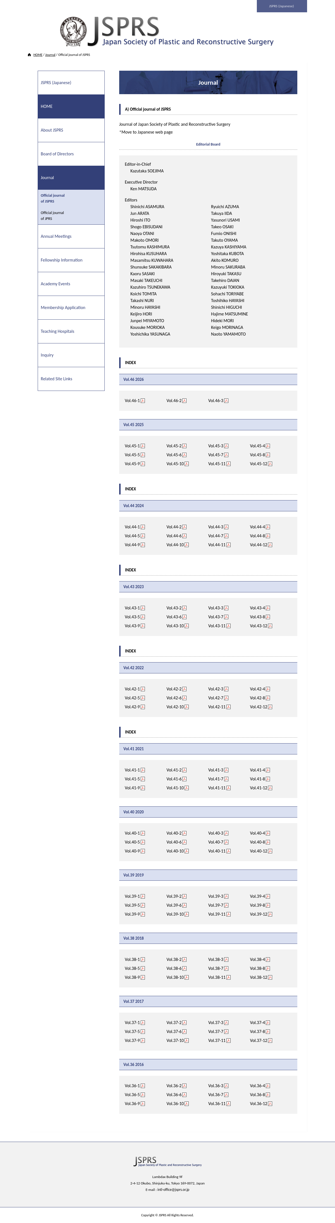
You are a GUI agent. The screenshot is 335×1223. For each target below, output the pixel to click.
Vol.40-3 (215, 832)
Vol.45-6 (174, 454)
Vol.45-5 (132, 454)
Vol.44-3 (215, 526)
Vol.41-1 (132, 769)
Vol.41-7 (215, 778)
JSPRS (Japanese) (282, 6)
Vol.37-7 (215, 1031)
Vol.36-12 (258, 1103)
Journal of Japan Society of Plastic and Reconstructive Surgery (174, 124)
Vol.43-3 (215, 607)
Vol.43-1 (132, 607)
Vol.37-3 (215, 1022)
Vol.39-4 (257, 896)
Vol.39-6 (174, 905)
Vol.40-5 (132, 841)
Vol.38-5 (132, 968)
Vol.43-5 (132, 616)
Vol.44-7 (215, 535)
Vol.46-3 (215, 400)
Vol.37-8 (257, 1031)
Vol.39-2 (174, 896)
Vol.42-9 (132, 706)
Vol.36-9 (132, 1103)
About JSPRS (52, 129)
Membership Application (63, 307)
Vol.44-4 (257, 526)
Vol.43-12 (258, 625)
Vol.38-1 (132, 959)
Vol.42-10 (175, 706)
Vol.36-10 (175, 1103)
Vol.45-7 (215, 454)
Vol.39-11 (217, 913)
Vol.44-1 (132, 526)
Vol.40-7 (215, 841)
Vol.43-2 (174, 607)
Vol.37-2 (174, 1022)
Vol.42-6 (174, 697)
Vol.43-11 (217, 625)
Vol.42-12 (258, 706)
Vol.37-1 (132, 1022)
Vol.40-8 (257, 841)
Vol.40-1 (132, 832)
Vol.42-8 (257, 697)
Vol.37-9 (132, 1040)
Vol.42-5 (132, 697)
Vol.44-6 (174, 535)
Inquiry (47, 354)
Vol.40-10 (175, 850)
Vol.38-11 (217, 977)
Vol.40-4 (257, 832)
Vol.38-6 (174, 968)
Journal (50, 54)
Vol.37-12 (258, 1040)
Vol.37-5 (132, 1031)
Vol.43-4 (257, 607)
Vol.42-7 (215, 697)
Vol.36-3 (215, 1085)
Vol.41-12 (258, 787)
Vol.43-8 (257, 616)
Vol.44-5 (132, 535)
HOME (38, 54)
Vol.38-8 (257, 968)
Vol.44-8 (257, 535)
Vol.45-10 (175, 463)
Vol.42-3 (215, 688)
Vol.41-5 (132, 778)
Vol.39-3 (215, 896)
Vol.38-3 (215, 959)
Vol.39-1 (132, 896)
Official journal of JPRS (52, 215)
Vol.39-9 (132, 913)
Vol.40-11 (217, 850)
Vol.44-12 (258, 544)
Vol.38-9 (132, 977)
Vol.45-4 (257, 445)
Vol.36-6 (174, 1094)
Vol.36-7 (215, 1094)
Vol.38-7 (215, 968)
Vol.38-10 (175, 977)
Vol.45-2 (174, 445)
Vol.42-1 (132, 688)
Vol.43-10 (175, 625)
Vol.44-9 (132, 544)
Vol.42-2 (174, 688)
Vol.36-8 (257, 1094)
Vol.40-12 (258, 850)
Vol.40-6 (174, 841)
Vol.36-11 (217, 1103)
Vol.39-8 (257, 905)
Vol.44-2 (174, 526)
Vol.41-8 (257, 778)
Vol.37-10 (175, 1040)
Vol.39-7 (215, 905)
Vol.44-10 (175, 544)
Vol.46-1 (132, 400)
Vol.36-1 (132, 1085)
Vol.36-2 (174, 1085)
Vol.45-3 (215, 445)
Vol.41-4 (257, 769)
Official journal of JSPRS (52, 198)
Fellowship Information (61, 259)
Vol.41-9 (132, 787)
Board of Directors (57, 153)
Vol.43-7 (215, 616)
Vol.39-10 (175, 913)
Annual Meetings (56, 236)
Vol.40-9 (132, 850)
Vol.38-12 (258, 977)
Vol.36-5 (132, 1094)
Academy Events (55, 283)
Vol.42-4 (257, 688)
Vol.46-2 (174, 400)
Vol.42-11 (217, 706)
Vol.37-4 (257, 1022)
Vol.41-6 (174, 778)
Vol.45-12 (258, 463)
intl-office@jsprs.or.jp (173, 1189)
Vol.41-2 (174, 769)
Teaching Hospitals (57, 331)
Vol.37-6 (174, 1031)
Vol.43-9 (132, 625)
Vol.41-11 (217, 787)
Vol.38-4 (257, 959)
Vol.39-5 (132, 905)
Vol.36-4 (257, 1085)
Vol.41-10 (175, 787)
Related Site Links (56, 378)
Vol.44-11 (217, 544)
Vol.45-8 (257, 454)
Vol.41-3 (215, 769)
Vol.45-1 (132, 445)
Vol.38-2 (174, 959)
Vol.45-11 (217, 463)
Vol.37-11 (217, 1040)
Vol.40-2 (174, 832)
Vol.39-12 (258, 913)
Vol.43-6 (174, 616)
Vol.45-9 (132, 463)
